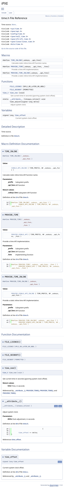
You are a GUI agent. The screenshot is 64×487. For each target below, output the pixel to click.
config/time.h (17, 34)
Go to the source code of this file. (14, 48)
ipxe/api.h (16, 31)
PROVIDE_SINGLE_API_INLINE (22, 293)
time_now (14, 93)
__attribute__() (19, 390)
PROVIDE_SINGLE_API (19, 234)
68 (17, 424)
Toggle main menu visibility (3, 8)
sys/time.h (16, 29)
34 (17, 259)
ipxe (10, 13)
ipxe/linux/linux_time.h (22, 42)
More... (14, 24)
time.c (25, 472)
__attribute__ (16, 99)
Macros (47, 16)
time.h (16, 136)
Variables (60, 16)
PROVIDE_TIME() (32, 390)
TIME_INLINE (16, 60)
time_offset (20, 115)
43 (17, 315)
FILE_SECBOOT (16, 90)
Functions (54, 16)
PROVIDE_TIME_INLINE (20, 73)
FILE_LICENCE (16, 86)
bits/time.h (16, 44)
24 (17, 197)
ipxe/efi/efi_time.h (20, 39)
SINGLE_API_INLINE (19, 168)
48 (17, 472)
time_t (6, 93)
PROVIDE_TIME (17, 67)
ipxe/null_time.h (19, 36)
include (4, 13)
